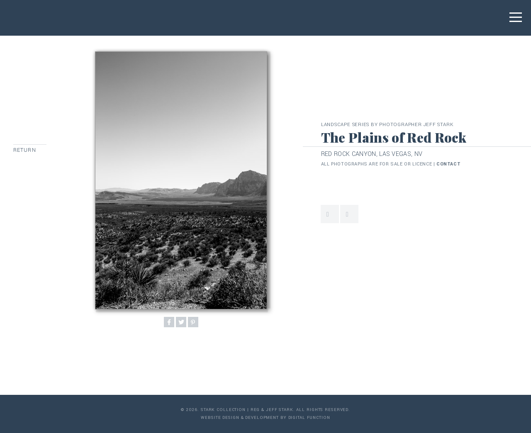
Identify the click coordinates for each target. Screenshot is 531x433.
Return (24, 150)
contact (448, 164)
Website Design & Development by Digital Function (265, 418)
